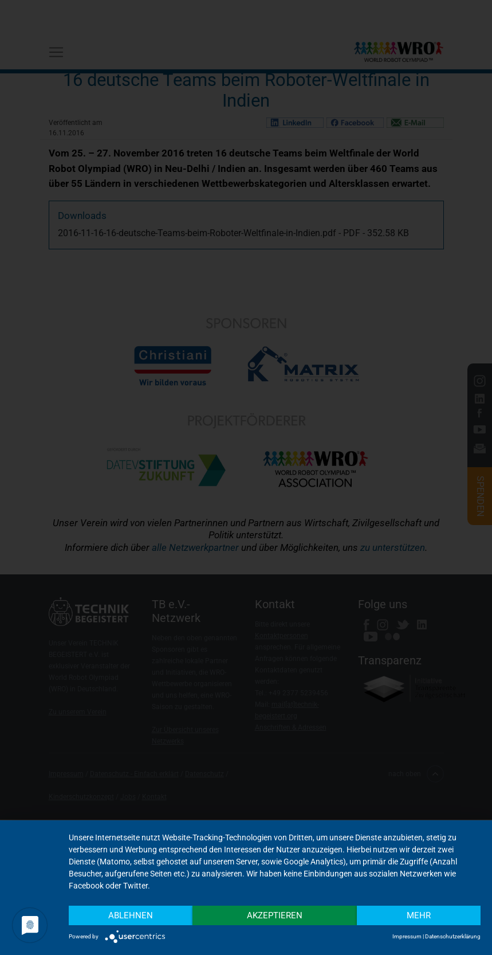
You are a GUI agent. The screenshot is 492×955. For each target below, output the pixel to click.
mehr (419, 915)
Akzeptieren (274, 915)
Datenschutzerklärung (453, 936)
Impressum (407, 936)
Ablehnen (130, 915)
